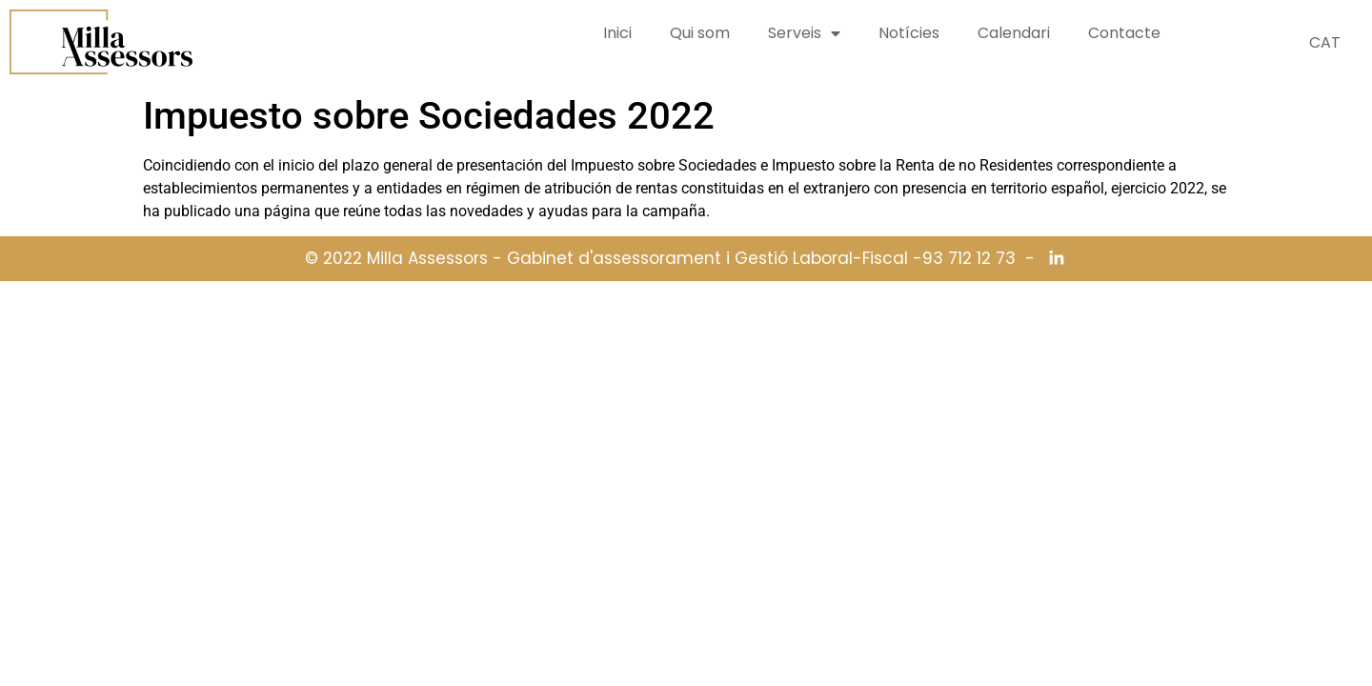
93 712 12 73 (969, 259)
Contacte (1124, 33)
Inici (617, 33)
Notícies (908, 33)
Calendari (1014, 33)
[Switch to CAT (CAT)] (1325, 43)
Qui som (700, 33)
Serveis (804, 33)
